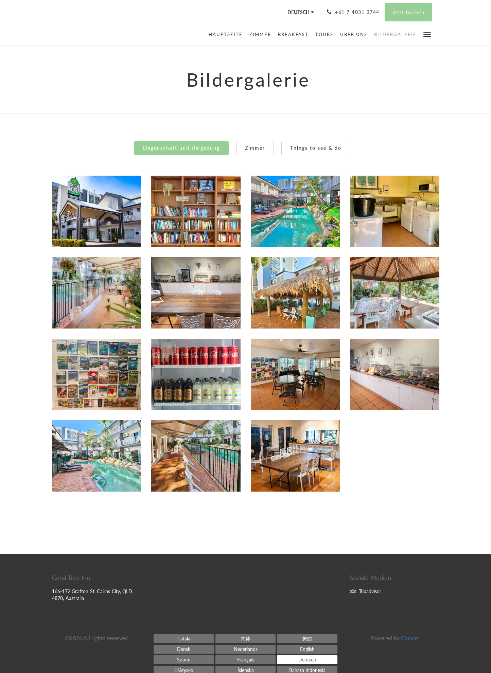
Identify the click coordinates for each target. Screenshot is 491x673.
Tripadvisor (365, 591)
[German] (307, 659)
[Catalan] (184, 638)
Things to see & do (315, 148)
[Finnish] (184, 659)
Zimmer (255, 148)
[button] (427, 33)
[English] (307, 649)
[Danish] (184, 649)
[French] (245, 659)
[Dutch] (245, 649)
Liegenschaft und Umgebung (181, 148)
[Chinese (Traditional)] (307, 638)
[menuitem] (227, 34)
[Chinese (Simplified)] (245, 638)
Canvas (410, 638)
